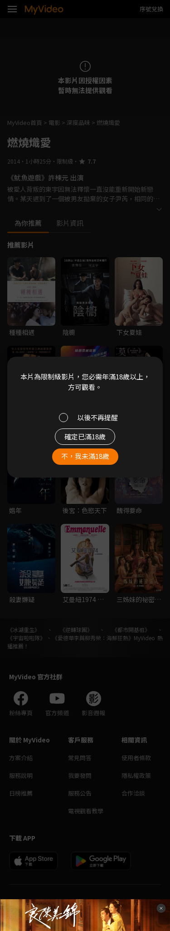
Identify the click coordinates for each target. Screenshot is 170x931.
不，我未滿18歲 (85, 456)
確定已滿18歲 (85, 436)
